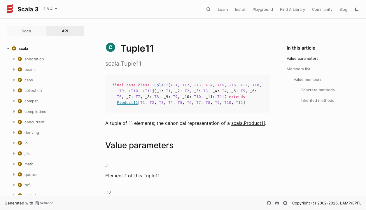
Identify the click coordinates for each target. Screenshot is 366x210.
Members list (298, 68)
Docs (26, 31)
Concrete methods (318, 90)
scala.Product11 (248, 123)
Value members (308, 79)
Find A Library (292, 9)
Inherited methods (317, 100)
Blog (343, 9)
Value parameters (302, 58)
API (65, 31)
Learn (223, 9)
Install (240, 9)
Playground (263, 9)
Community (322, 9)
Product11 (127, 102)
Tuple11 (160, 85)
